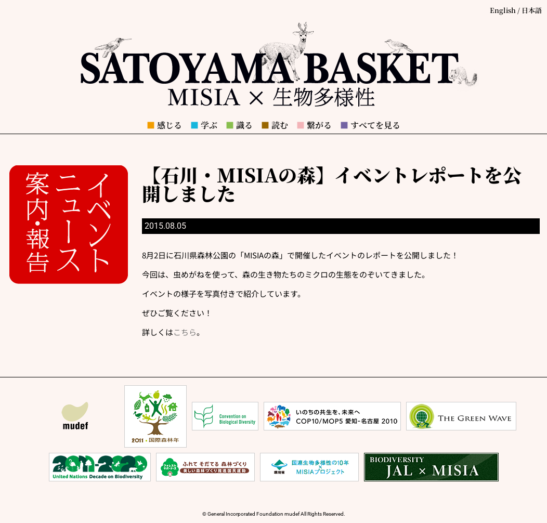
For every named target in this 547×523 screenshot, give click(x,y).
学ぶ (203, 125)
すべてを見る (370, 125)
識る (239, 125)
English (503, 10)
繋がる (314, 125)
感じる (164, 125)
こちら (185, 331)
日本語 (532, 10)
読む (274, 125)
